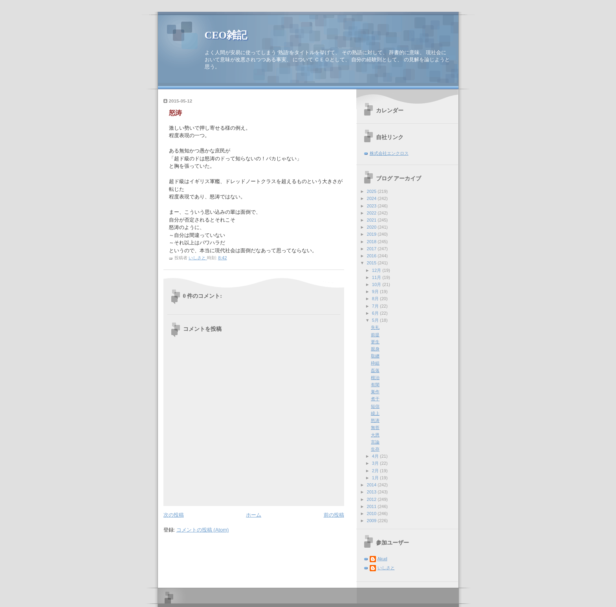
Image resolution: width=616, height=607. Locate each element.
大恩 (375, 435)
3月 (376, 463)
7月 (376, 306)
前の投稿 (334, 515)
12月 (377, 270)
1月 (376, 477)
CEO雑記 (226, 35)
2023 (372, 206)
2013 (372, 492)
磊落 (375, 370)
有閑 (375, 384)
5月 (376, 320)
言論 (375, 442)
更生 (375, 341)
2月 (376, 470)
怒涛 (375, 420)
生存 (375, 449)
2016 (372, 255)
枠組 (375, 363)
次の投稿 (173, 515)
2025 (372, 191)
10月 (377, 284)
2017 (372, 248)
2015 (372, 262)
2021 (372, 220)
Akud (382, 558)
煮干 (375, 398)
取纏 (375, 356)
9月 (376, 291)
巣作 (375, 391)
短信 (375, 406)
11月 (377, 277)
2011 (372, 506)
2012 (372, 499)
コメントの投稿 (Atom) (202, 530)
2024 (372, 198)
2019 (372, 234)
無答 (375, 427)
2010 (372, 513)
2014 (372, 484)
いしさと (386, 567)
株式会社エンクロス (389, 153)
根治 (375, 377)
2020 (372, 227)
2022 (372, 213)
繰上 (375, 413)
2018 (372, 241)
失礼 (375, 327)
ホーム (253, 515)
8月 (376, 298)
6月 (376, 313)
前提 (375, 334)
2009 (372, 520)
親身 (375, 349)
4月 (376, 456)
